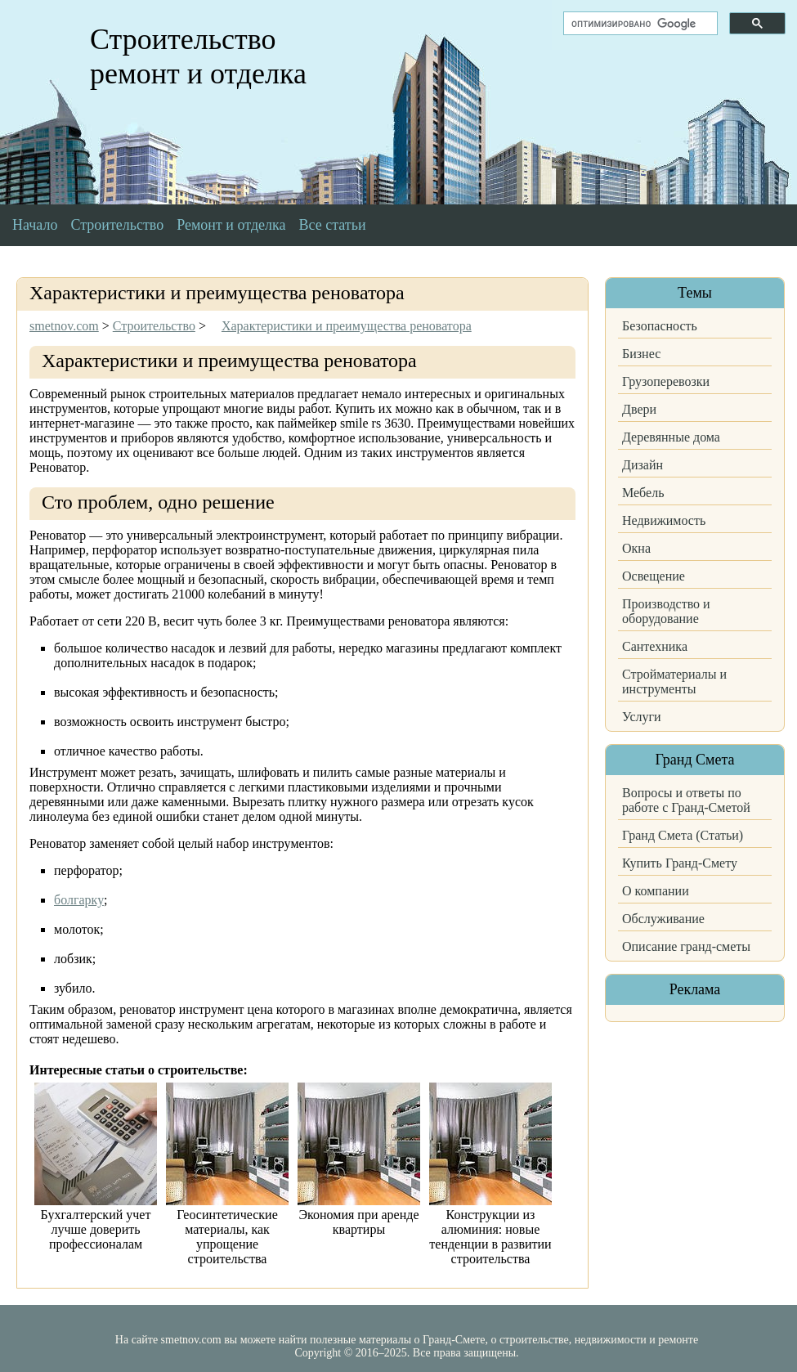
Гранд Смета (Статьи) (682, 835)
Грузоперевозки (666, 381)
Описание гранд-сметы (686, 946)
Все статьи (332, 225)
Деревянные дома (671, 437)
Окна (636, 548)
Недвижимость (663, 520)
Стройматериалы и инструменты (674, 681)
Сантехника (654, 646)
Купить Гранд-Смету (679, 863)
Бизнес (641, 354)
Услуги (641, 717)
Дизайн (642, 465)
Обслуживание (663, 919)
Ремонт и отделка (231, 225)
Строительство (116, 225)
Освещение (653, 576)
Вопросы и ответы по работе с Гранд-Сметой (686, 800)
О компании (655, 891)
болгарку (79, 900)
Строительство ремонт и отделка (198, 56)
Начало (34, 225)
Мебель (643, 493)
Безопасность (659, 326)
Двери (639, 409)
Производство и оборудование (666, 611)
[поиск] (638, 23)
